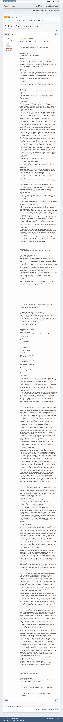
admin (9, 39)
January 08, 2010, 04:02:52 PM (26, 38)
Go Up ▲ (58, 718)
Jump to (37, 709)
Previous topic (48, 30)
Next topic (55, 30)
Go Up (6, 700)
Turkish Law (9, 6)
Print (56, 34)
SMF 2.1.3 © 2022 (6, 718)
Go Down (7, 34)
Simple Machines (14, 718)
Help (47, 718)
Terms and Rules (52, 718)
